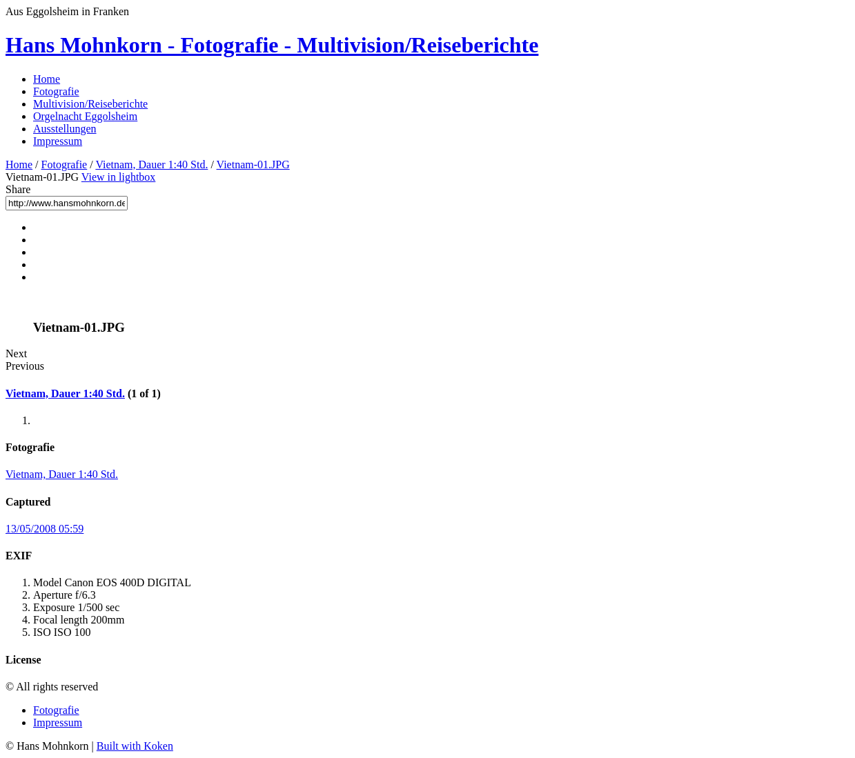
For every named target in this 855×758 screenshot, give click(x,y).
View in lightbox (118, 177)
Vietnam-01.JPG (253, 164)
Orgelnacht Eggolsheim (85, 116)
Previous (25, 366)
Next (16, 353)
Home (46, 79)
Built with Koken (135, 746)
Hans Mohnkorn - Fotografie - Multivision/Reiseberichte (272, 44)
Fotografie (56, 91)
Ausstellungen (65, 128)
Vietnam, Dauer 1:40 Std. (151, 164)
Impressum (57, 141)
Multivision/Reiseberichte (90, 104)
